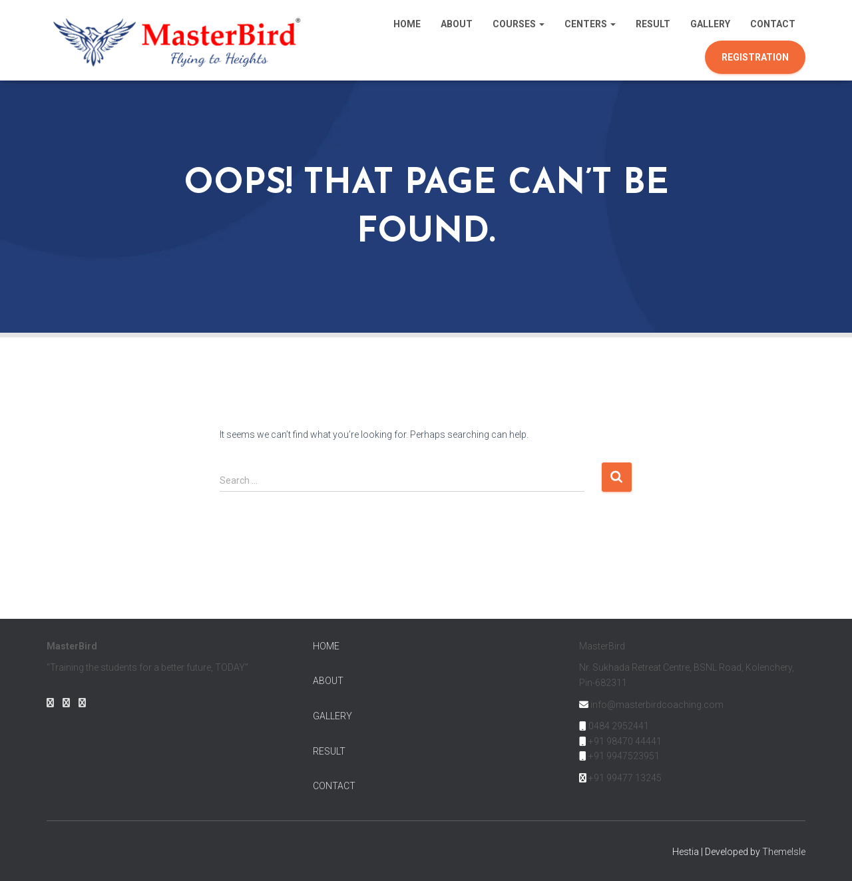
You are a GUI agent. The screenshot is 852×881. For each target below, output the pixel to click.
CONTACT (334, 786)
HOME (326, 646)
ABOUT (328, 680)
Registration (755, 57)
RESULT (329, 751)
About (457, 24)
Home (407, 24)
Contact (772, 24)
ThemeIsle (783, 851)
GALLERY (332, 716)
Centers (590, 24)
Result (653, 24)
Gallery (710, 24)
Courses (518, 24)
